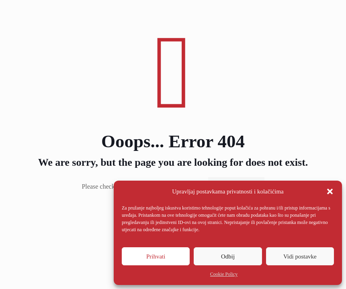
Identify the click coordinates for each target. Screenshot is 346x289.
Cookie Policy (223, 274)
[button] (330, 191)
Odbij (228, 256)
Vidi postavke (300, 256)
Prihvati (156, 256)
